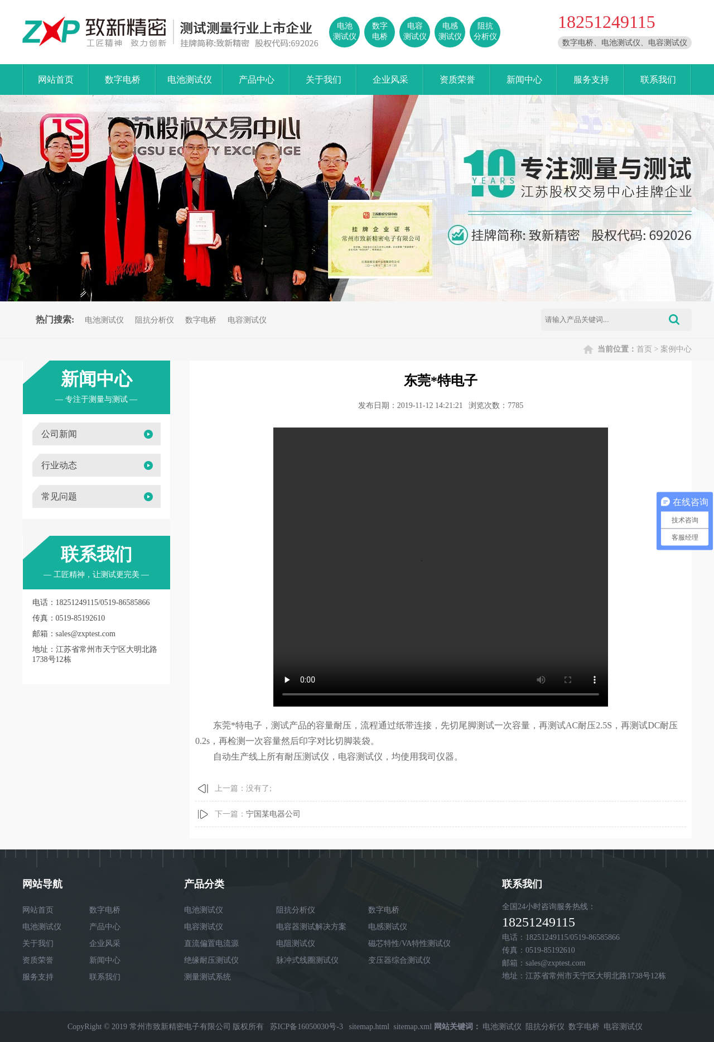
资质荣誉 (457, 79)
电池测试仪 (189, 79)
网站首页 (56, 79)
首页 (644, 349)
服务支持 (591, 79)
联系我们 (658, 79)
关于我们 (323, 79)
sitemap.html (369, 1026)
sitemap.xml (412, 1026)
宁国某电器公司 (273, 814)
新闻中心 (524, 79)
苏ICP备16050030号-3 (306, 1026)
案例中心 (676, 349)
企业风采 (390, 79)
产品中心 (256, 79)
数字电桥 (123, 79)
